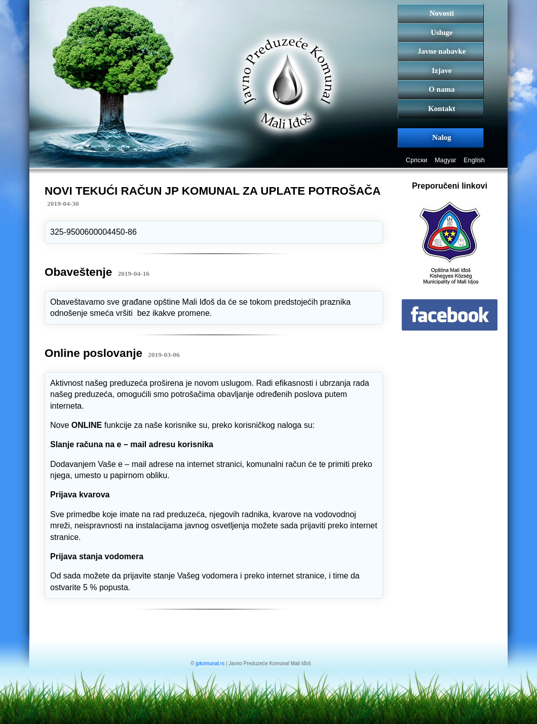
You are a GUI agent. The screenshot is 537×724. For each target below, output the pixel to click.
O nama (441, 89)
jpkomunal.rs (210, 663)
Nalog (441, 137)
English (474, 160)
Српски (416, 160)
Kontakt (441, 108)
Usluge (441, 32)
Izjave (441, 70)
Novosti (442, 13)
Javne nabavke (441, 51)
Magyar (445, 160)
